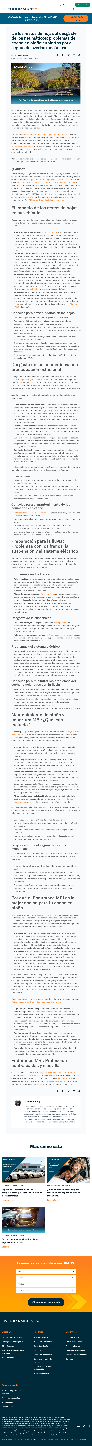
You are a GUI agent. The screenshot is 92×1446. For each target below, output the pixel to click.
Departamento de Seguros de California (47, 179)
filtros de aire (51, 232)
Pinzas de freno (48, 594)
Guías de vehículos (41, 1373)
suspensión (61, 622)
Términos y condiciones (67, 1439)
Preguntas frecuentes (43, 1341)
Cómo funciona (8, 1346)
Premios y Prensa (73, 1346)
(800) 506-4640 (75, 18)
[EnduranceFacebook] (73, 1426)
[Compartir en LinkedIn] (63, 55)
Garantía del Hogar (9, 1357)
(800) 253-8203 (27, 1075)
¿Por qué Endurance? (74, 1341)
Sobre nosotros (72, 1337)
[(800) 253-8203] (81, 9)
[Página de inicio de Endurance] (23, 9)
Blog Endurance (64, 1078)
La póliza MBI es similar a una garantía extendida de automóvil (46, 182)
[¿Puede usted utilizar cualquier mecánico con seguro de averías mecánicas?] (68, 1170)
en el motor (33, 289)
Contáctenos (7, 1406)
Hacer (20, 1278)
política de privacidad (7, 1439)
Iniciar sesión (66, 5)
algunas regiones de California (34, 379)
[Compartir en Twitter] (68, 55)
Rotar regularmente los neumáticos (30, 513)
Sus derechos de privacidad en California (26, 1439)
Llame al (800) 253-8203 (12, 1337)
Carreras (69, 1359)
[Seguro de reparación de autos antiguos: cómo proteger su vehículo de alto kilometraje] (23, 1170)
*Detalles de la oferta (80, 1439)
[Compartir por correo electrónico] (74, 55)
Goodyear (49, 407)
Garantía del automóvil (43, 1346)
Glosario (37, 1350)
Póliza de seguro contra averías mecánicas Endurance (36, 1002)
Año (19, 1271)
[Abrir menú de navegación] (3, 9)
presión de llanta (31, 525)
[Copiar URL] (79, 55)
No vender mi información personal (49, 1439)
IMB (42, 807)
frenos (25, 689)
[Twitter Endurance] (84, 1426)
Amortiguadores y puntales (61, 635)
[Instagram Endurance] (89, 1426)
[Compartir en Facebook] (58, 55)
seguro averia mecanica (22, 146)
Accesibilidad (7, 1402)
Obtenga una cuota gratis (46, 1302)
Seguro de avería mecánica (13, 1185)
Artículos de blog (41, 1337)
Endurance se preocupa (75, 1350)
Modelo (21, 1284)
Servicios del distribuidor (76, 1354)
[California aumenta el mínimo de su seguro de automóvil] (23, 1220)
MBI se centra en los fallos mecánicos (46, 200)
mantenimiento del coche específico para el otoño (46, 134)
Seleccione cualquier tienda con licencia (50, 1011)
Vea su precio (83, 5)
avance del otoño (43, 113)
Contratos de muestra (43, 1354)
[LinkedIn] (78, 1426)
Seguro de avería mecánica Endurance (57, 1072)
